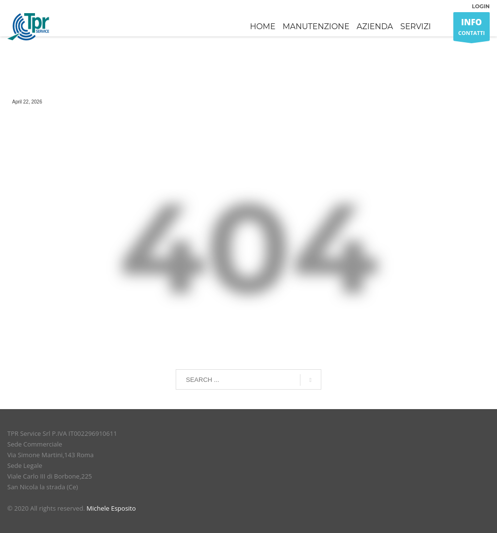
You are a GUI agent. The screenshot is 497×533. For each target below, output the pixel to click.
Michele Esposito (111, 508)
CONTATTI (471, 29)
